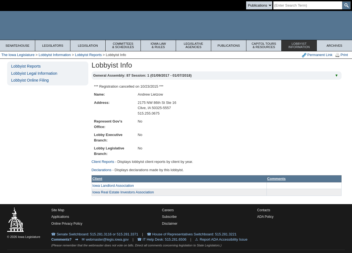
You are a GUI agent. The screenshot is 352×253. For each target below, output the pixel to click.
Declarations (101, 170)
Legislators (52, 45)
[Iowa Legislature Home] (176, 25)
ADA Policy (265, 217)
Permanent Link (317, 55)
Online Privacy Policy (66, 224)
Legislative (193, 45)
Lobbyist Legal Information (34, 73)
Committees (123, 45)
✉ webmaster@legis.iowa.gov (105, 239)
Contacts (263, 210)
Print (341, 55)
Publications (229, 45)
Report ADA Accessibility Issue (224, 239)
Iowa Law (158, 45)
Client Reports (103, 162)
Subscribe (169, 217)
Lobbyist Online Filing (30, 80)
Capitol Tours (263, 45)
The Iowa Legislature (18, 55)
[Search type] (259, 5)
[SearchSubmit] (346, 5)
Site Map (57, 210)
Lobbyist (299, 45)
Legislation (88, 45)
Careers (168, 210)
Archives (334, 45)
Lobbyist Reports (88, 55)
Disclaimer (169, 224)
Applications (60, 217)
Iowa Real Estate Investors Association (123, 192)
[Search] (307, 5)
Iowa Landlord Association (113, 186)
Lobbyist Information (55, 55)
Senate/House (17, 45)
